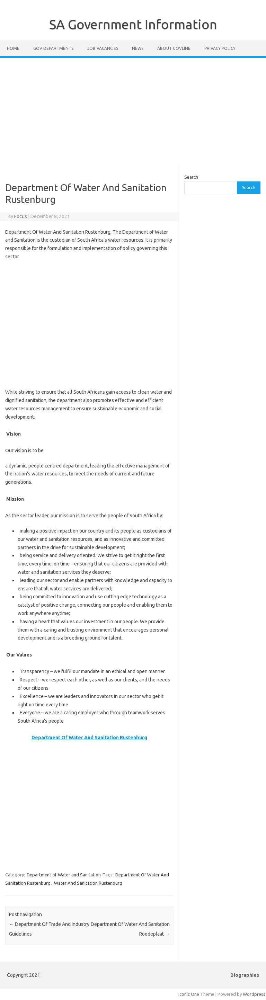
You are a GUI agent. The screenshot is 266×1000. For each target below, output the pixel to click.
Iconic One (188, 994)
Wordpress (254, 994)
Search (191, 177)
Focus (20, 216)
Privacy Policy (220, 48)
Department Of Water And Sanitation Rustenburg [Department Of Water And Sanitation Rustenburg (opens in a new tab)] (89, 737)
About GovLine (173, 48)
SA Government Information (133, 24)
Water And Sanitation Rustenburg (88, 883)
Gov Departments (53, 48)
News (137, 48)
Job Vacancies (102, 48)
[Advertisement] (133, 111)
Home (13, 48)
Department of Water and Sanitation (64, 874)
